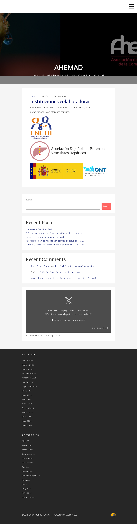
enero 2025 (27, 412)
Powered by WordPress (65, 514)
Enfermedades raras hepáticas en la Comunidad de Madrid (54, 233)
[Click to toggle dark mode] (113, 514)
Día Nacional (27, 462)
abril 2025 (26, 399)
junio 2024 (27, 421)
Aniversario (27, 445)
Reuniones (27, 492)
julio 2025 (26, 390)
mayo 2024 (27, 425)
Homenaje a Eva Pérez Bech (39, 229)
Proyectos (26, 488)
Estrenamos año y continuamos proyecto (45, 236)
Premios (25, 484)
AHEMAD (68, 67)
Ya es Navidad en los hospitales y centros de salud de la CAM (55, 240)
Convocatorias (28, 454)
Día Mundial (27, 458)
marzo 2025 (27, 403)
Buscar (29, 199)
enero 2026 (27, 369)
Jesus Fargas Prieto (40, 266)
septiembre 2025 (29, 386)
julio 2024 (26, 416)
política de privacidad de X (79, 314)
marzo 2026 (27, 360)
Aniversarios (27, 449)
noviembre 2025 (29, 377)
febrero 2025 (28, 408)
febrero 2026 (28, 364)
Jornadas (26, 480)
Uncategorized (28, 497)
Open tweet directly (100, 328)
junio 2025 (27, 395)
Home (33, 96)
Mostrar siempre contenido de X (70, 320)
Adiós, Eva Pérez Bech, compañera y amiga (73, 266)
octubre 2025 (28, 382)
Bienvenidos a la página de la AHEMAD (78, 278)
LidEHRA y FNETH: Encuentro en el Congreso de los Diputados (55, 244)
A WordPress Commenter (43, 278)
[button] (131, 6)
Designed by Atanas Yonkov (36, 514)
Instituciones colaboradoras (60, 101)
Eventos (25, 467)
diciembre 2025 (29, 373)
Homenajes (27, 471)
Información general (31, 475)
